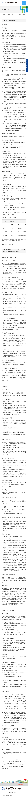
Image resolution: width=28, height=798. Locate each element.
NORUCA (10, 14)
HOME (3, 14)
